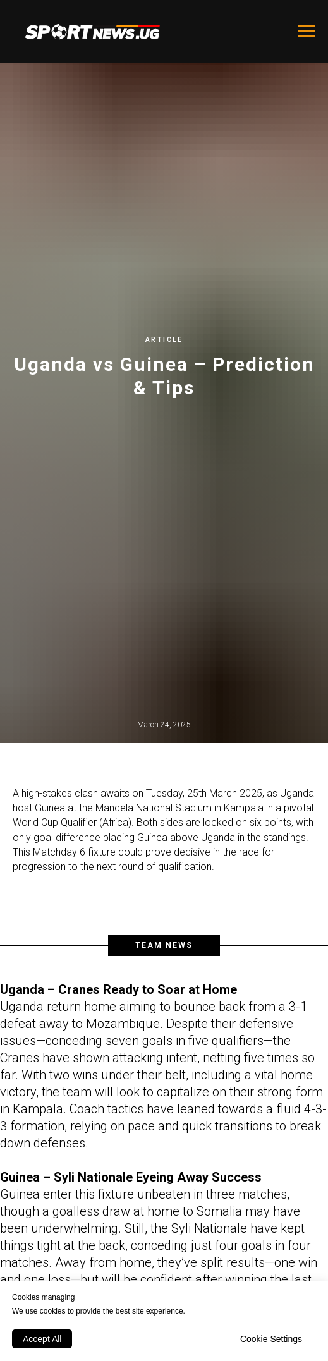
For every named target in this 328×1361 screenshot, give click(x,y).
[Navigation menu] (306, 31)
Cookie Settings (271, 1339)
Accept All (42, 1339)
